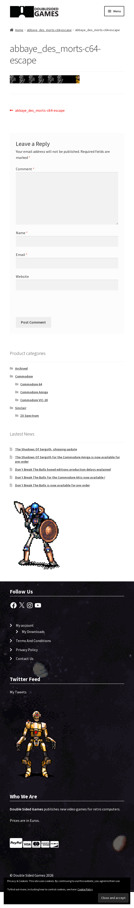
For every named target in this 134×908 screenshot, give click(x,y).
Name (22, 232)
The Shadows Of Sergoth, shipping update (46, 449)
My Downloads (33, 631)
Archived (21, 368)
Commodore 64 (31, 384)
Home (19, 30)
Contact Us (25, 658)
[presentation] (47, 306)
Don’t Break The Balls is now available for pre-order (52, 485)
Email (21, 254)
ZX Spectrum (29, 415)
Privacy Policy (27, 649)
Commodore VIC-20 (34, 400)
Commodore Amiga (34, 392)
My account (25, 625)
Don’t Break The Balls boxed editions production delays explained (63, 469)
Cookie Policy (85, 889)
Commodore (24, 376)
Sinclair (20, 408)
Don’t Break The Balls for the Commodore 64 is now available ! (60, 477)
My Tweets (18, 692)
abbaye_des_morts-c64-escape (49, 30)
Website (22, 276)
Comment (25, 169)
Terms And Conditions (33, 640)
